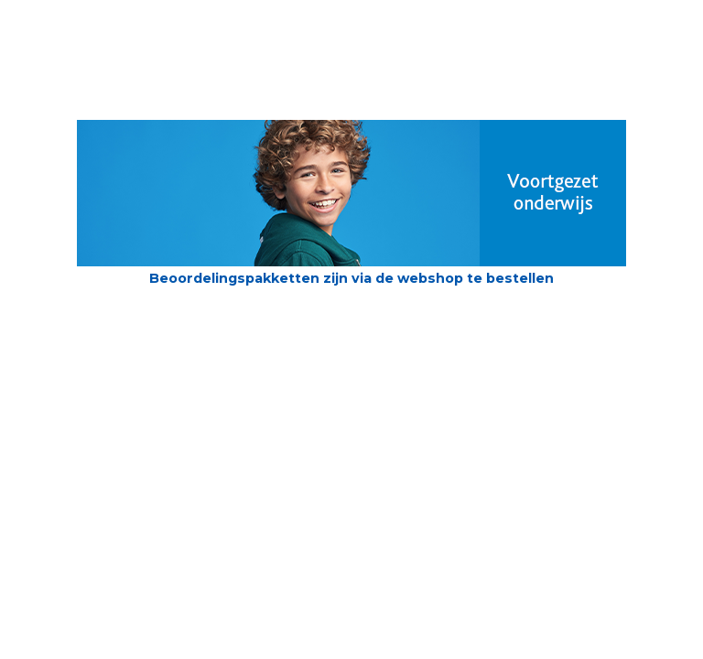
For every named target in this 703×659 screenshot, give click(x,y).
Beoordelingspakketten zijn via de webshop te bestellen (351, 278)
